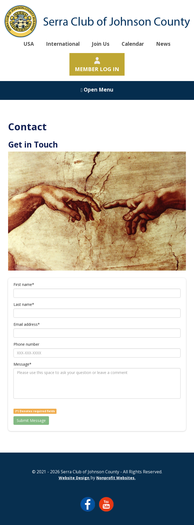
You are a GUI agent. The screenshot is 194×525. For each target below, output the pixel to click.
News (163, 43)
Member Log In (97, 65)
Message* (22, 364)
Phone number (26, 344)
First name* (23, 284)
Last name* (23, 304)
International (63, 43)
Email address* (26, 324)
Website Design (74, 477)
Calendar (133, 43)
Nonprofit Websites (115, 477)
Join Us (101, 43)
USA (28, 43)
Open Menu (97, 89)
